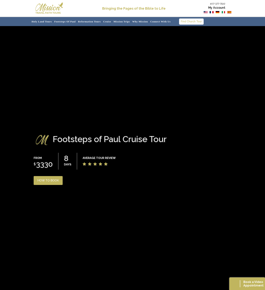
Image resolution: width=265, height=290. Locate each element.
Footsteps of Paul (65, 21)
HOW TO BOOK (48, 180)
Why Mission (140, 21)
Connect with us (160, 21)
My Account (216, 7)
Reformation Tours (89, 21)
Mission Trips (121, 21)
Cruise (107, 21)
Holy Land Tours (42, 21)
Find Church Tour (191, 21)
